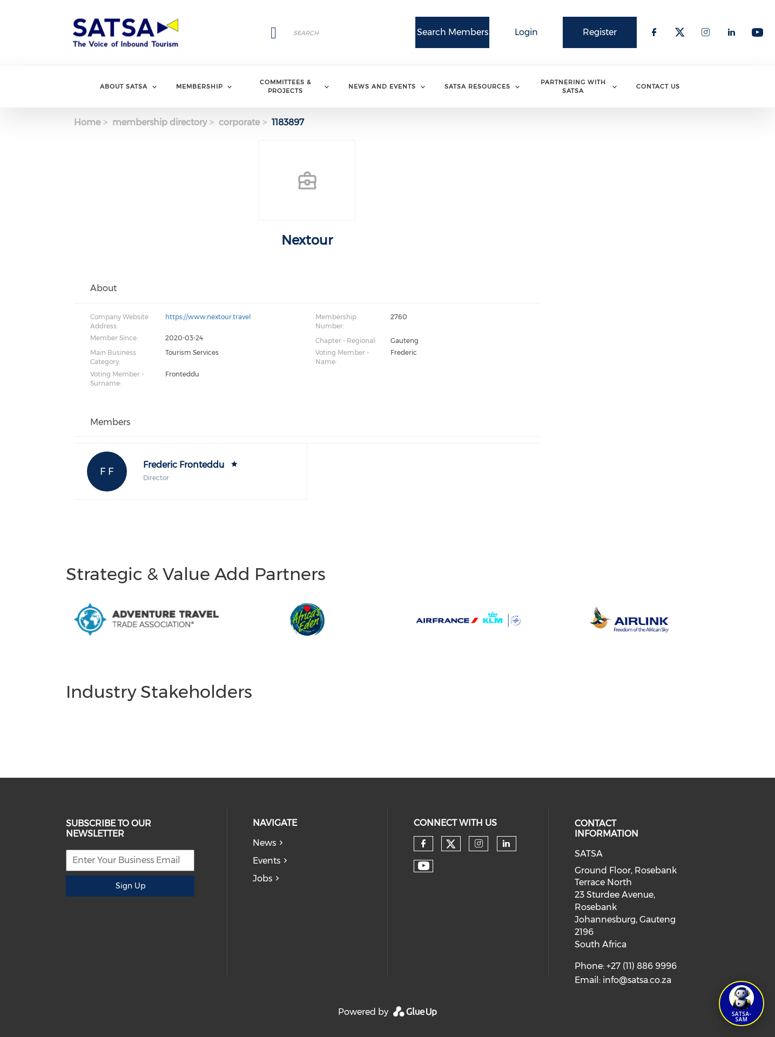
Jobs (262, 878)
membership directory (159, 122)
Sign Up (130, 886)
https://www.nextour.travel (208, 317)
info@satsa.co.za (637, 980)
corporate (239, 122)
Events (266, 861)
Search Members (452, 32)
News (264, 843)
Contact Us (658, 86)
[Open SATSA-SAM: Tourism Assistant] (741, 1003)
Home (87, 122)
